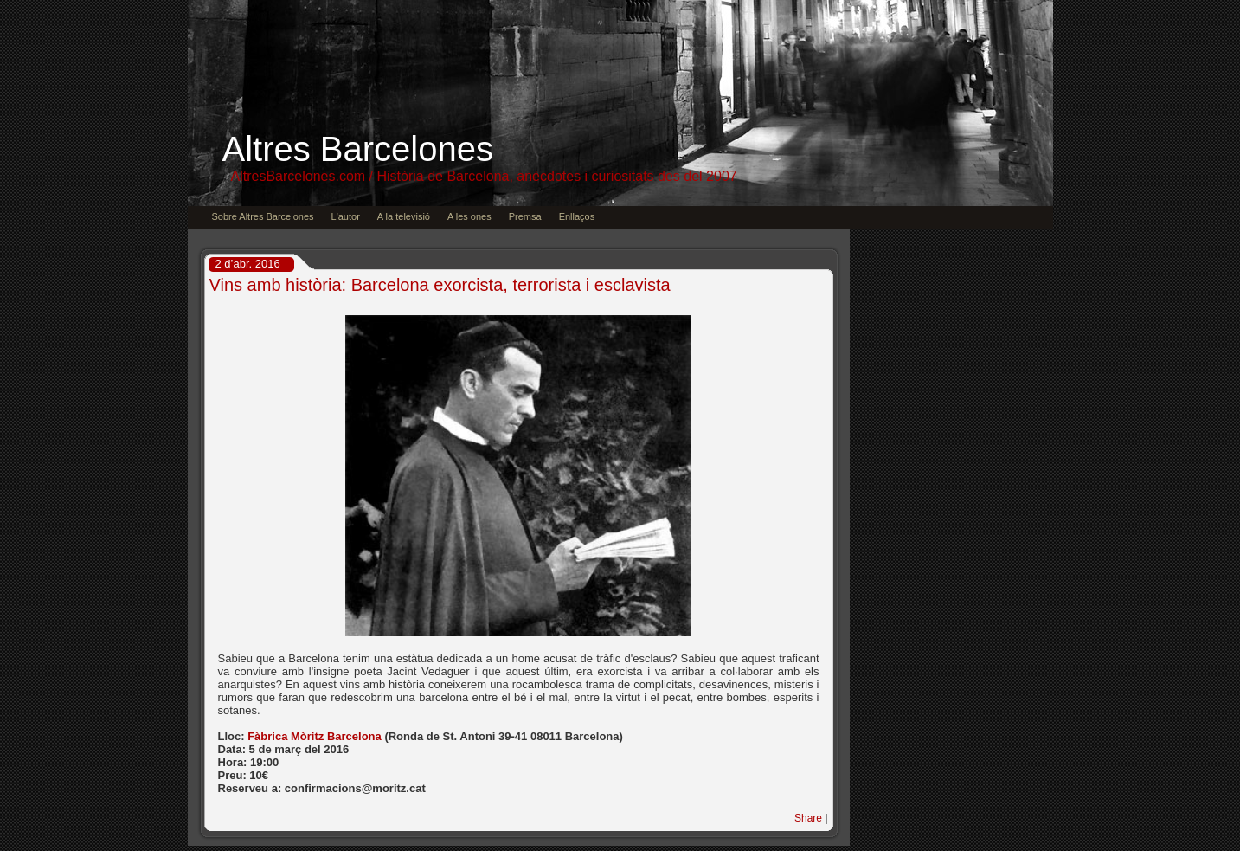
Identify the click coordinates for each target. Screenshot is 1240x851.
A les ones (469, 216)
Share (808, 818)
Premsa (525, 216)
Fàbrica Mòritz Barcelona (315, 736)
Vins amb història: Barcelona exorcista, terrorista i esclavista (440, 284)
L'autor (345, 216)
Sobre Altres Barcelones (263, 216)
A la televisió (403, 216)
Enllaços (577, 216)
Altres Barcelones (357, 149)
